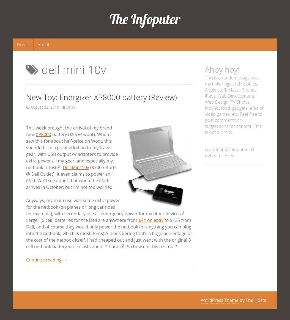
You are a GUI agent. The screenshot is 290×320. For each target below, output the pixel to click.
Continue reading (46, 260)
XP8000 (43, 134)
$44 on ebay (150, 220)
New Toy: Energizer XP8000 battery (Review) (101, 97)
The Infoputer (145, 19)
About (44, 45)
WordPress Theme (220, 300)
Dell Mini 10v (76, 167)
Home (23, 45)
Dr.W (70, 107)
